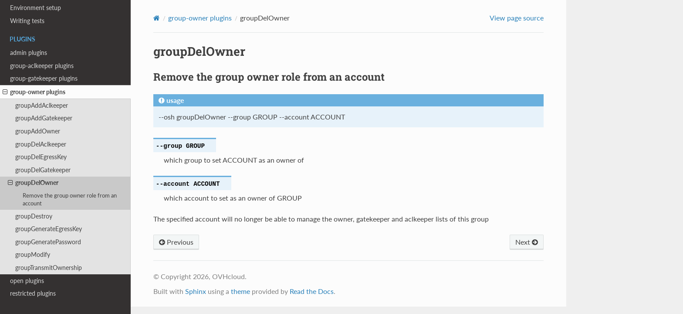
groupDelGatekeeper (43, 170)
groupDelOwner (33, 183)
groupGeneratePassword (48, 242)
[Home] (156, 17)
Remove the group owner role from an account (70, 199)
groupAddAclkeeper (41, 105)
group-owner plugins (34, 92)
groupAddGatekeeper (43, 118)
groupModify (32, 254)
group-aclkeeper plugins (42, 65)
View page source (517, 18)
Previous (176, 242)
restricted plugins (33, 293)
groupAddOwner (37, 131)
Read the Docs (312, 291)
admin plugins (28, 52)
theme (240, 291)
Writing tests (27, 20)
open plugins (27, 280)
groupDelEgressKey (41, 156)
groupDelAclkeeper (40, 144)
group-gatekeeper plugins (44, 78)
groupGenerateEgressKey (48, 228)
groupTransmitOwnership (48, 267)
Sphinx (195, 291)
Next (526, 242)
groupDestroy (33, 216)
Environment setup (35, 7)
